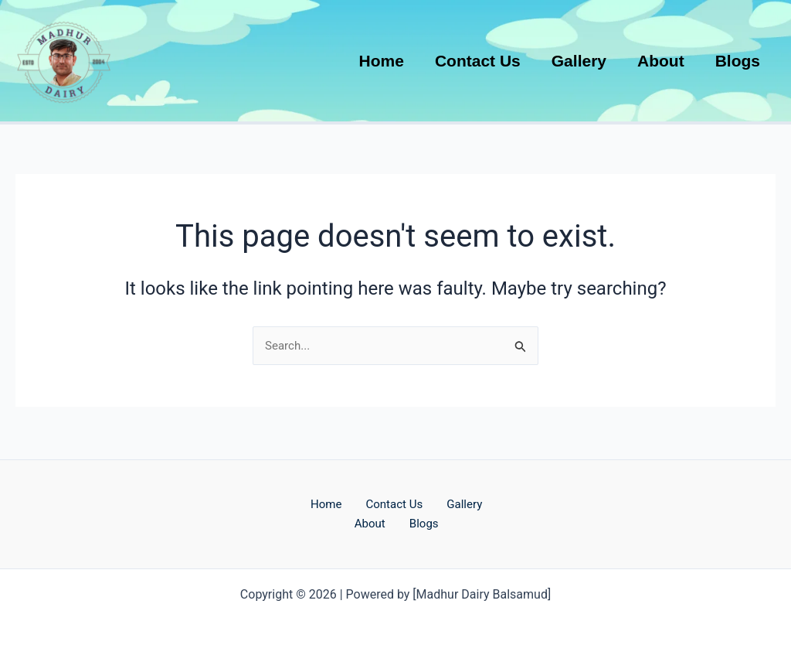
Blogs (434, 523)
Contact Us (402, 502)
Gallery (479, 502)
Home (328, 502)
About (376, 523)
